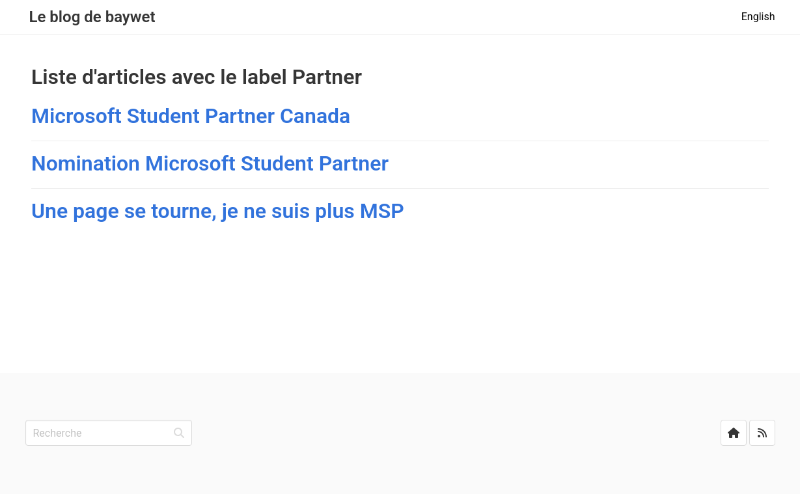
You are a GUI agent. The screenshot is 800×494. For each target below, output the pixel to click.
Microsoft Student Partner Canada (190, 115)
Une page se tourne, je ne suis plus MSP (217, 211)
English (758, 16)
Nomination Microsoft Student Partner (210, 163)
